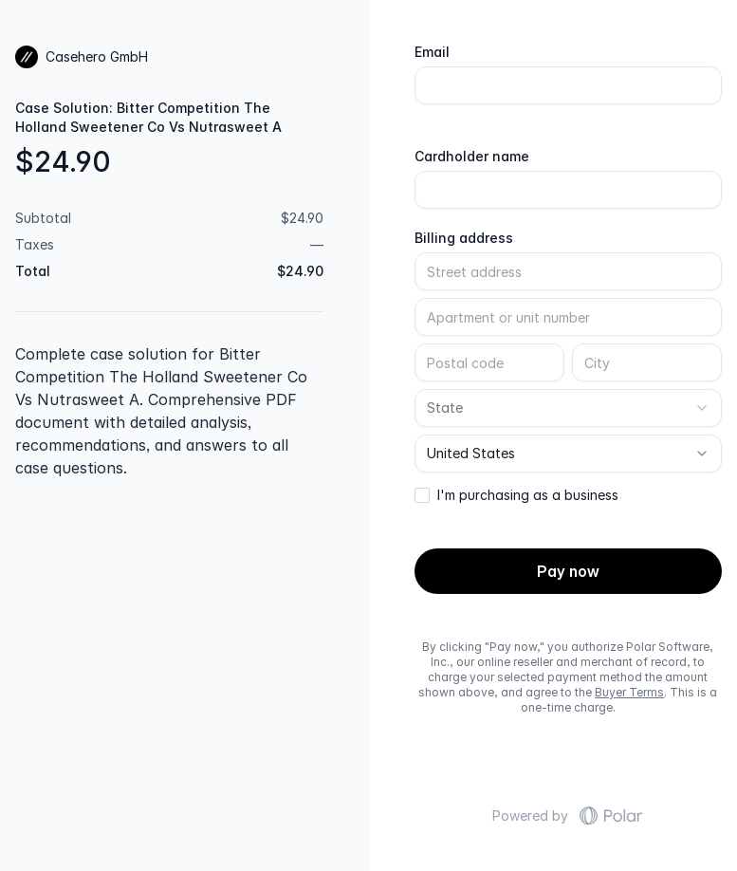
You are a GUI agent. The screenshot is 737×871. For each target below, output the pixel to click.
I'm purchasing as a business (527, 495)
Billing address (464, 238)
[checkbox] (422, 495)
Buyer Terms (629, 692)
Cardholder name (472, 156)
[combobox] (569, 408)
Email (432, 52)
